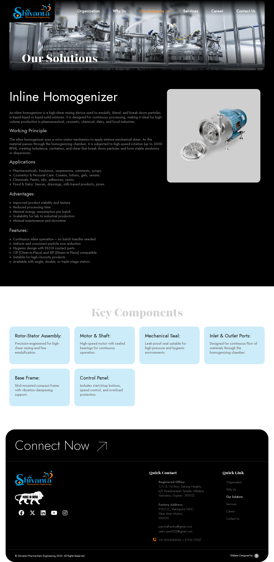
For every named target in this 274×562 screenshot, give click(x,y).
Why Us (120, 11)
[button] (169, 11)
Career (218, 11)
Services (191, 11)
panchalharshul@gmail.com (175, 526)
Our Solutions (153, 11)
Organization (90, 11)
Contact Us (246, 11)
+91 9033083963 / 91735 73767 (180, 540)
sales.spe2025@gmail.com (175, 531)
